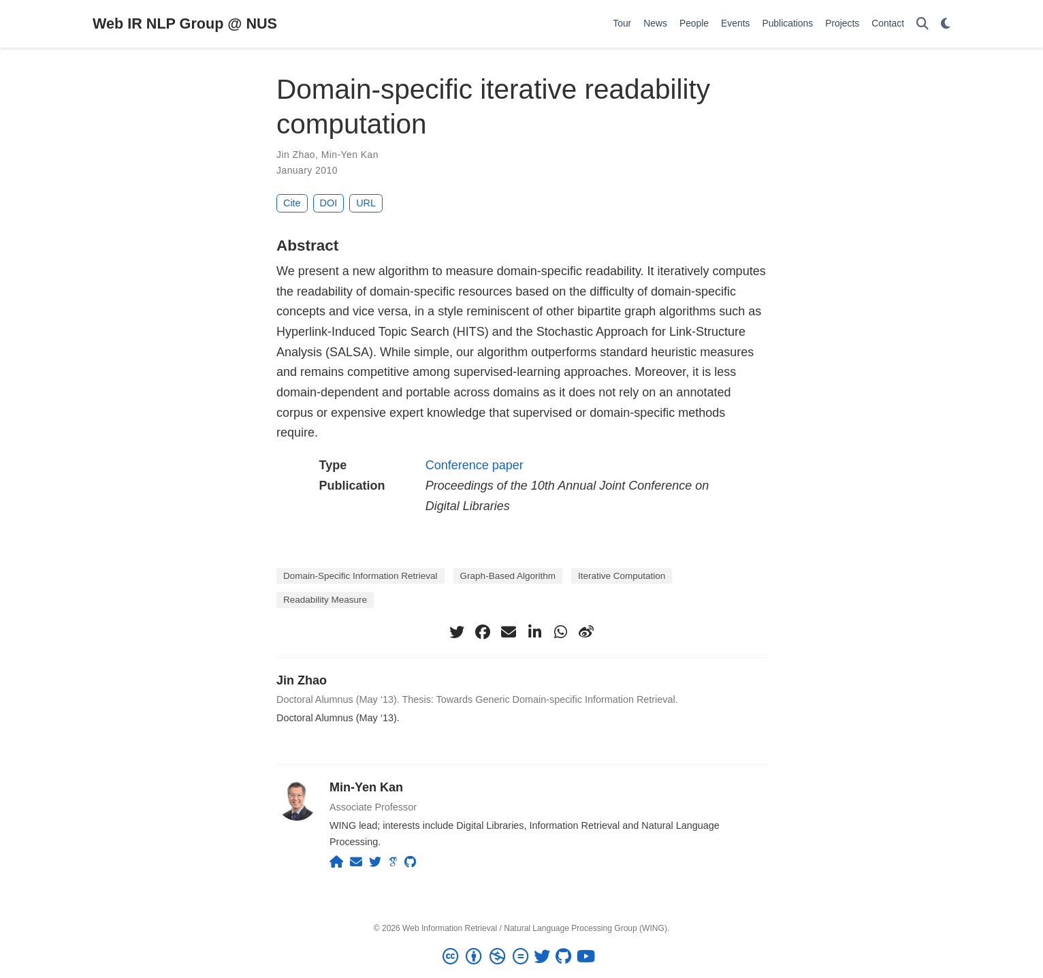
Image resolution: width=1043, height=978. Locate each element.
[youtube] (588, 957)
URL (366, 203)
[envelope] (508, 632)
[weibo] (586, 632)
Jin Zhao (295, 154)
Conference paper (475, 465)
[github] (566, 957)
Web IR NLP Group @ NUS (185, 23)
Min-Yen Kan (350, 154)
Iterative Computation (621, 576)
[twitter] (457, 632)
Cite (292, 203)
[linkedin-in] (534, 632)
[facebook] (482, 632)
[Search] (922, 24)
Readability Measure (325, 600)
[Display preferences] (945, 24)
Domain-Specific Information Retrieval (360, 576)
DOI (329, 203)
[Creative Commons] (488, 957)
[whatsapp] (560, 632)
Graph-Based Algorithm (508, 576)
